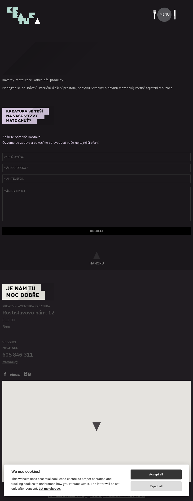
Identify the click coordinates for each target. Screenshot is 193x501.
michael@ (10, 362)
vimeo (15, 374)
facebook (5, 374)
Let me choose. (50, 488)
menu (165, 15)
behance (27, 373)
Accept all (156, 474)
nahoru (96, 263)
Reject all (156, 486)
